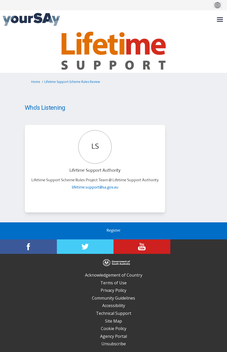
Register (113, 231)
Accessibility (113, 305)
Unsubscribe (113, 344)
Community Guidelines (113, 298)
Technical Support (113, 313)
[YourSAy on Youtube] (142, 246)
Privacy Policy (113, 290)
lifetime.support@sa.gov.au (95, 188)
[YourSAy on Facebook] (28, 246)
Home (35, 82)
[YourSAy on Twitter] (85, 246)
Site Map (113, 321)
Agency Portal (113, 336)
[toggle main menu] (219, 19)
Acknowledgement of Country (113, 275)
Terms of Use (113, 283)
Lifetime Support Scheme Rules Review (72, 82)
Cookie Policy (113, 328)
